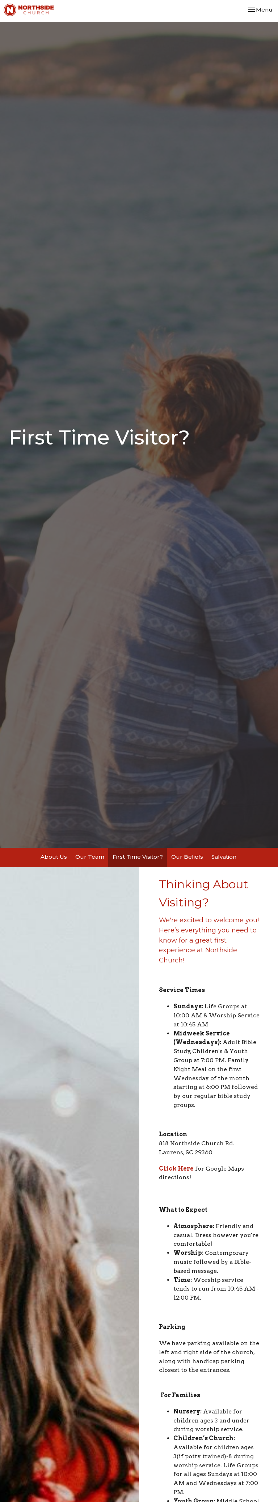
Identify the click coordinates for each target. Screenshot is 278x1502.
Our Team (89, 856)
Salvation (223, 856)
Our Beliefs (187, 856)
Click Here (176, 1168)
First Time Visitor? (138, 856)
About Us (54, 856)
